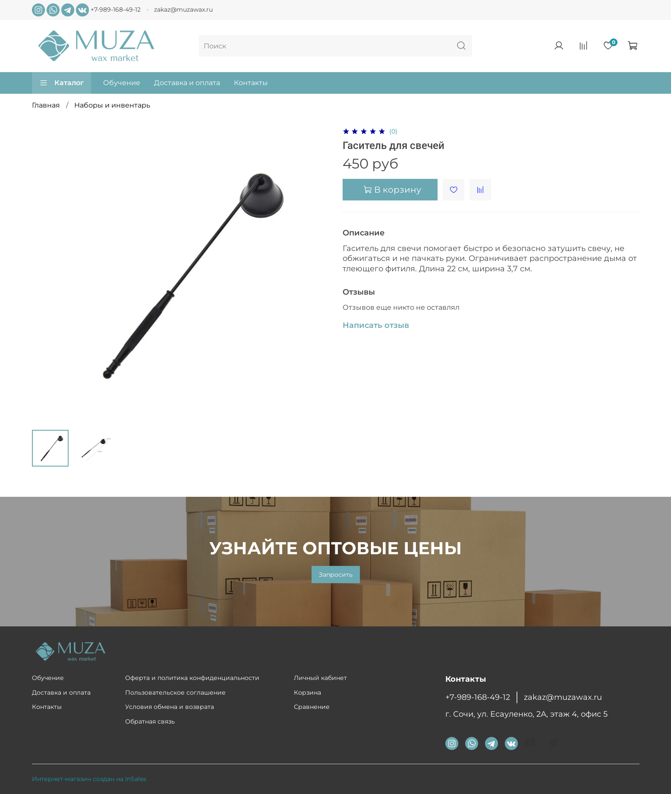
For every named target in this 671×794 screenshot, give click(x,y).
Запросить (336, 574)
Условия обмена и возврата (169, 707)
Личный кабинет (320, 678)
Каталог (61, 83)
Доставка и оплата (187, 83)
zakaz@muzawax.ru (183, 9)
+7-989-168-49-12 (116, 9)
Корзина (307, 692)
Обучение (121, 83)
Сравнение (312, 707)
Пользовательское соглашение (175, 692)
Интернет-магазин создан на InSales (89, 779)
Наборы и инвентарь (112, 105)
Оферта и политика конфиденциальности (192, 678)
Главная (46, 105)
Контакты (251, 83)
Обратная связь (150, 721)
